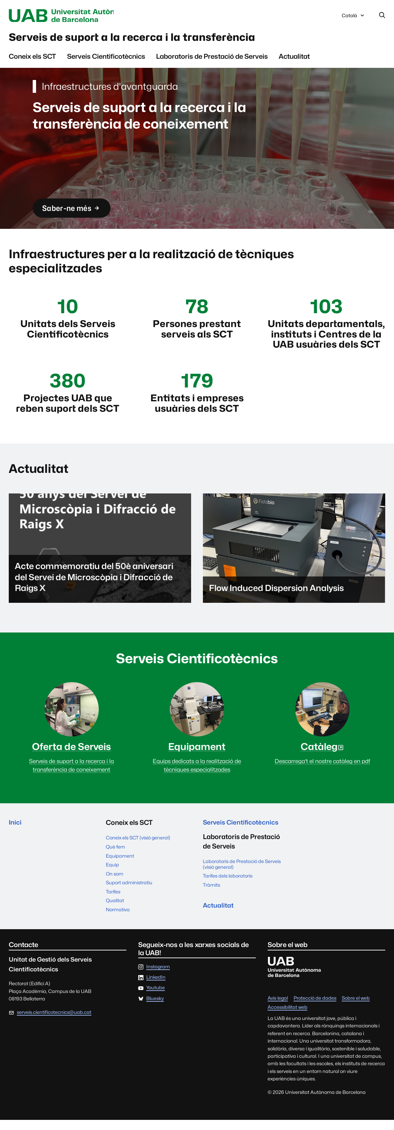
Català (353, 17)
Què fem (115, 857)
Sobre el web (356, 1008)
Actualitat (294, 59)
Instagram (158, 977)
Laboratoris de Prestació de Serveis (212, 59)
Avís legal (278, 1008)
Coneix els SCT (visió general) (138, 848)
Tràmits (211, 896)
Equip (112, 875)
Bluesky (155, 1008)
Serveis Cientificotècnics (106, 59)
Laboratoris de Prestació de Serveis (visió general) (242, 875)
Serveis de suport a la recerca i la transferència (151, 39)
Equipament (120, 866)
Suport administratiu (129, 892)
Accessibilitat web (287, 1017)
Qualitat (115, 911)
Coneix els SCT (32, 59)
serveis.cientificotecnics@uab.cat (54, 1022)
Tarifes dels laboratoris (227, 887)
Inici (15, 833)
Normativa (118, 919)
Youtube (155, 998)
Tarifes (113, 902)
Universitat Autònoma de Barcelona (71, 16)
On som (114, 884)
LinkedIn (155, 987)
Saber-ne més (74, 212)
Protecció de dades (315, 1008)
